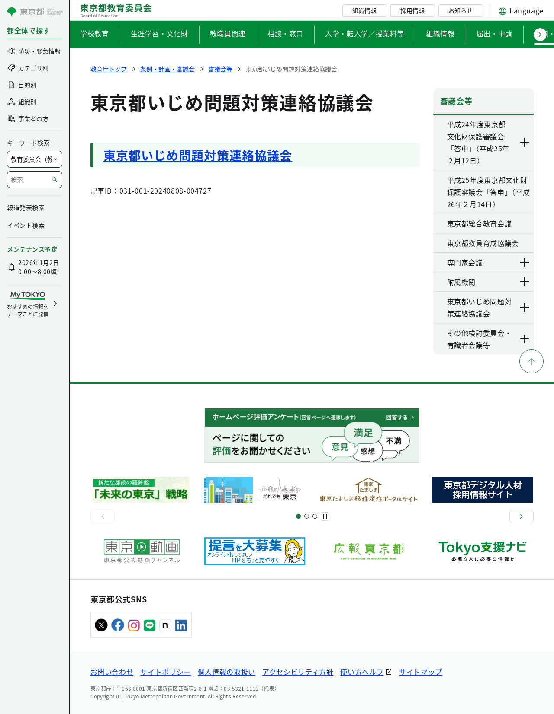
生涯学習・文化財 (159, 33)
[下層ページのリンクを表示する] (525, 142)
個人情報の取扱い (226, 671)
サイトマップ (420, 671)
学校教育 (94, 33)
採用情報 (412, 10)
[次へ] (521, 516)
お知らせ (460, 10)
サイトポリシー (165, 671)
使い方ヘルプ (361, 671)
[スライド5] (306, 516)
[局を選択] (34, 159)
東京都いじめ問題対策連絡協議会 (198, 155)
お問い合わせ (112, 671)
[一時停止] (325, 516)
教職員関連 (228, 33)
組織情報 (364, 10)
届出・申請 (494, 33)
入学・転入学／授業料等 (364, 33)
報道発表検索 (26, 207)
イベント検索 (26, 225)
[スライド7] (314, 516)
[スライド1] (298, 516)
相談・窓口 (285, 33)
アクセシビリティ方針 (297, 671)
